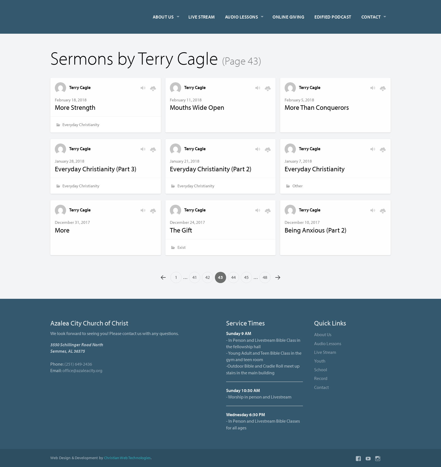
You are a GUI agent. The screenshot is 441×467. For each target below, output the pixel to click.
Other (297, 185)
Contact (371, 17)
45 (246, 277)
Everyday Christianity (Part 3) (95, 169)
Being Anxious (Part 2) (315, 230)
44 (233, 277)
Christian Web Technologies (127, 457)
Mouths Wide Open (197, 107)
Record (320, 378)
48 (265, 277)
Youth (319, 361)
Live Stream (201, 17)
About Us (163, 17)
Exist (181, 247)
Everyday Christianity (80, 124)
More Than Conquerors (317, 107)
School (320, 369)
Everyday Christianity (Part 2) (210, 169)
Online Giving (288, 17)
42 (207, 277)
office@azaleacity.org (82, 370)
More (62, 230)
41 (194, 277)
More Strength (75, 107)
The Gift (181, 230)
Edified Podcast (332, 17)
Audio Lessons (241, 17)
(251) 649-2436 (78, 364)
